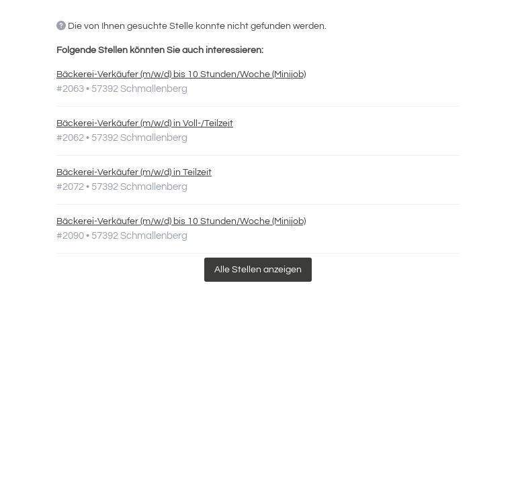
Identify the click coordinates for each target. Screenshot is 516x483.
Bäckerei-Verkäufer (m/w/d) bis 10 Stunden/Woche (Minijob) (181, 74)
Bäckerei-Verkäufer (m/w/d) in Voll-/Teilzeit (144, 123)
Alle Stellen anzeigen (258, 269)
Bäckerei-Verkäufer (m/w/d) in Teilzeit (134, 172)
